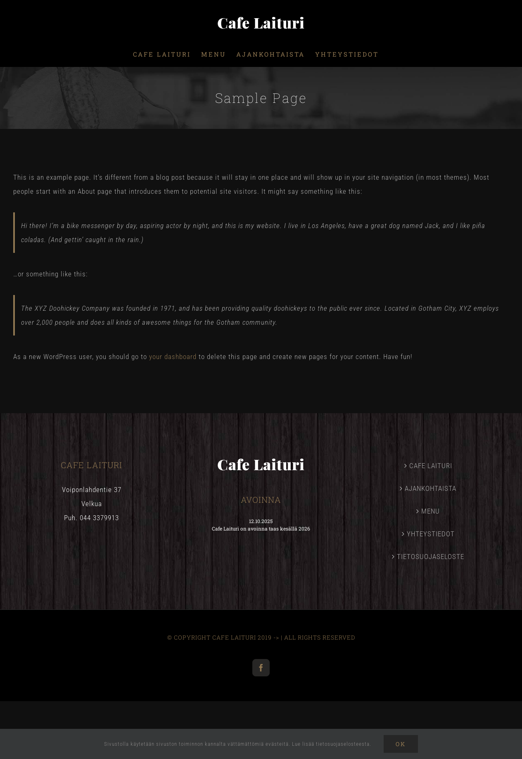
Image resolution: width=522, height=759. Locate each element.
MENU (430, 511)
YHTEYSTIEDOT (431, 534)
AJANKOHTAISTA (430, 488)
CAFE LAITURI (430, 466)
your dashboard (173, 356)
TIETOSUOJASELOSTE (430, 556)
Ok (401, 744)
